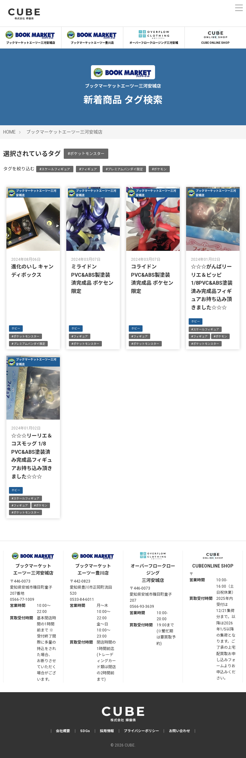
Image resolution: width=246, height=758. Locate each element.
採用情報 (107, 731)
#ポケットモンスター (86, 153)
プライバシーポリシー (141, 731)
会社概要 (63, 731)
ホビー (16, 328)
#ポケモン (159, 169)
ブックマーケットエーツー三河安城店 (30, 36)
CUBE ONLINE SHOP (215, 36)
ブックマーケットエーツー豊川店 (92, 36)
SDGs (85, 731)
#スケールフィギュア (54, 169)
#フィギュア (88, 169)
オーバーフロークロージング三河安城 (154, 36)
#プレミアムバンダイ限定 (124, 169)
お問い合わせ (179, 731)
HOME (9, 132)
